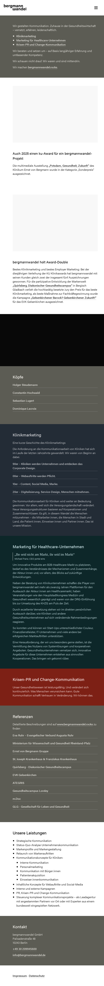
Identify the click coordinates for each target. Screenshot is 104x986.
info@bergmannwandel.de (29, 955)
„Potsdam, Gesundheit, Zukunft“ (69, 166)
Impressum (20, 976)
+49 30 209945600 (25, 949)
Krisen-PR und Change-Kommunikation (41, 44)
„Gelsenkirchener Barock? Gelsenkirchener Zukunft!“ (63, 298)
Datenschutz (37, 976)
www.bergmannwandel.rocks (75, 724)
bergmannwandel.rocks (42, 67)
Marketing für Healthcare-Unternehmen (41, 40)
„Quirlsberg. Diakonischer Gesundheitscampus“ (42, 285)
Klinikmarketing (26, 36)
